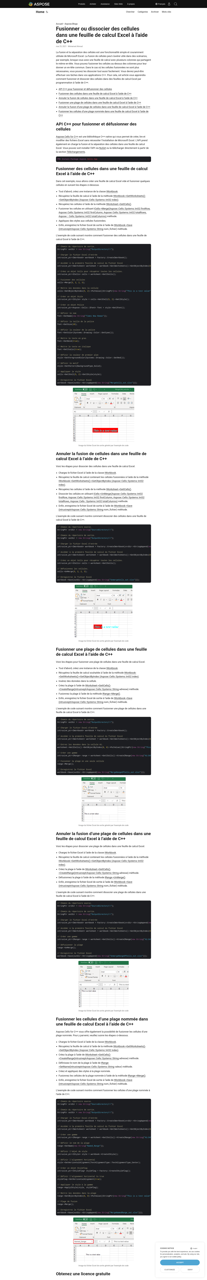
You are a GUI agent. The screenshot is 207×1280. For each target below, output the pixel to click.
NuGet (102, 148)
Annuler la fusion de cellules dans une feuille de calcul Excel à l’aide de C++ (98, 98)
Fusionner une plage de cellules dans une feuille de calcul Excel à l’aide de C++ (100, 102)
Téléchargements (76, 151)
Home (40, 12)
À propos (131, 4)
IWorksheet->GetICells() (118, 204)
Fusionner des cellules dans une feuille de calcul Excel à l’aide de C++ (95, 93)
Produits (81, 4)
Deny (190, 1270)
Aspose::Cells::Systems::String (87, 229)
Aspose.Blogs (71, 24)
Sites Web (118, 4)
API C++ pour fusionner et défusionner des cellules (85, 89)
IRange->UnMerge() (115, 877)
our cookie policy (175, 1257)
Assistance (105, 4)
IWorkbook (112, 191)
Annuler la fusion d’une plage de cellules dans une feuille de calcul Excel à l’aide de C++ (104, 107)
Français (160, 4)
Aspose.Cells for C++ (67, 136)
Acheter (93, 4)
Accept (180, 1262)
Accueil (59, 24)
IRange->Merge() (111, 693)
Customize (169, 1270)
